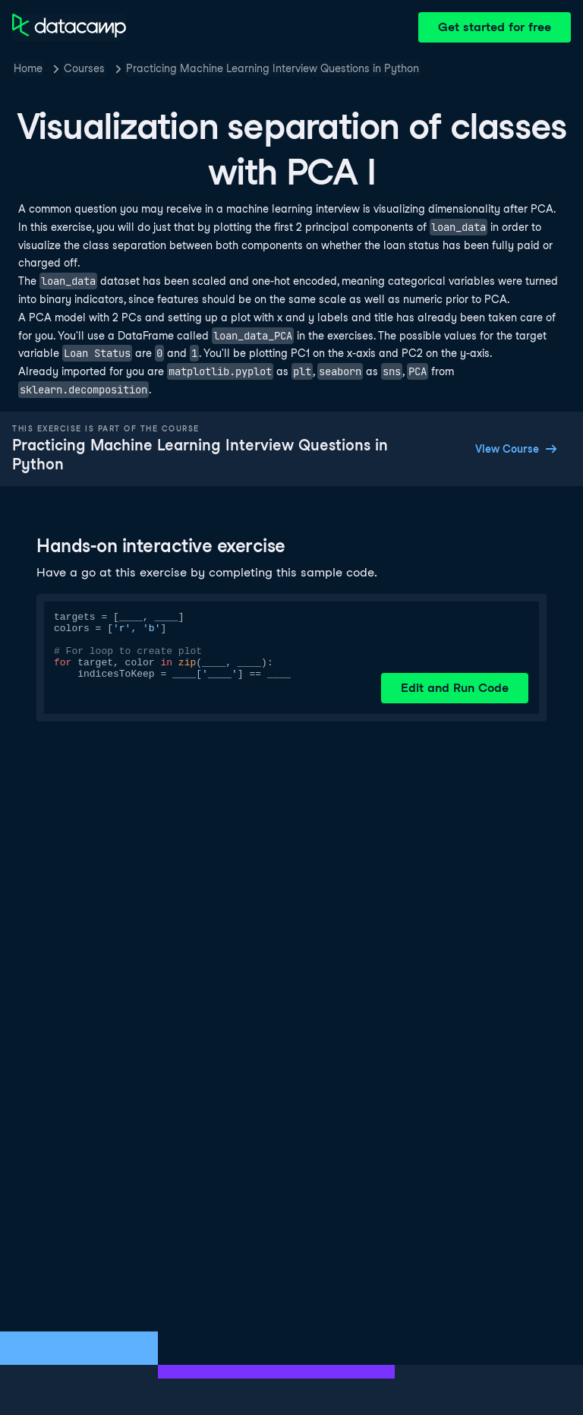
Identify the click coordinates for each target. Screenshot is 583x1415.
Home (28, 68)
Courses (84, 68)
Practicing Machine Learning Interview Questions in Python (272, 68)
